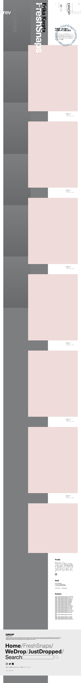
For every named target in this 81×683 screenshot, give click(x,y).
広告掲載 (10, 667)
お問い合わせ (15, 667)
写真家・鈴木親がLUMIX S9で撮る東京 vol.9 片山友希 (63, 605)
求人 (19, 667)
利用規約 (21, 667)
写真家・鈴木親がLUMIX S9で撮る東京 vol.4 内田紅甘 (63, 600)
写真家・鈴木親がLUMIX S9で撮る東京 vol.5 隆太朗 (63, 601)
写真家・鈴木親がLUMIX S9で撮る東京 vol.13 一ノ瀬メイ (64, 610)
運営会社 (7, 667)
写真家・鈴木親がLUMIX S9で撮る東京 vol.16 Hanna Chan (63, 615)
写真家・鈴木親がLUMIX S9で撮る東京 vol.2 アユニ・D (64, 597)
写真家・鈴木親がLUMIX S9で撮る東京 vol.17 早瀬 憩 (63, 616)
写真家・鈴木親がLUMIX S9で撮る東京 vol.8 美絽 (63, 604)
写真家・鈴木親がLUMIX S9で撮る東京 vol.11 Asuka (63, 608)
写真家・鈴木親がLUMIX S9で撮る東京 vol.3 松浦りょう (64, 598)
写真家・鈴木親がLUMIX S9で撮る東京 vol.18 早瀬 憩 (63, 617)
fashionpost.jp (64, 588)
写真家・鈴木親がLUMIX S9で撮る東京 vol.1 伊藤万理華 (64, 596)
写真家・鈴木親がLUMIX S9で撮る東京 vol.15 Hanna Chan (63, 613)
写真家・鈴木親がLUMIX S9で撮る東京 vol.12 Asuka (63, 607)
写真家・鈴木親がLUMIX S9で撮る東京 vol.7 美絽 (63, 603)
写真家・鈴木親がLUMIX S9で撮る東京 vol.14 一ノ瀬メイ (64, 611)
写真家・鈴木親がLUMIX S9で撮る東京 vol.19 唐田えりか (64, 619)
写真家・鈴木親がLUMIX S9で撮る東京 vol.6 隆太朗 (63, 602)
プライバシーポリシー (27, 667)
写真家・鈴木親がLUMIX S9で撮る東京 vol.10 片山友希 (64, 606)
